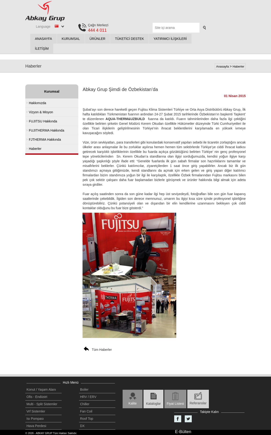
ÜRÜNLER (97, 39)
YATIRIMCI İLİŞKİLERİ (170, 39)
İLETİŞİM (42, 48)
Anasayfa (222, 66)
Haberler (238, 66)
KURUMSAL (71, 39)
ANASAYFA (43, 39)
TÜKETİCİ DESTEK (129, 39)
